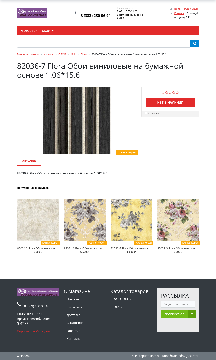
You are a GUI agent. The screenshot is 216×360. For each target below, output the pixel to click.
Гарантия (73, 330)
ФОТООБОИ (123, 299)
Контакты (73, 338)
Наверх (23, 356)
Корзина (179, 13)
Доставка (73, 315)
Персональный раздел (33, 331)
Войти (177, 8)
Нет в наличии (170, 102)
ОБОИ (118, 307)
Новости (73, 299)
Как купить (74, 307)
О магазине (75, 323)
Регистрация (191, 8)
